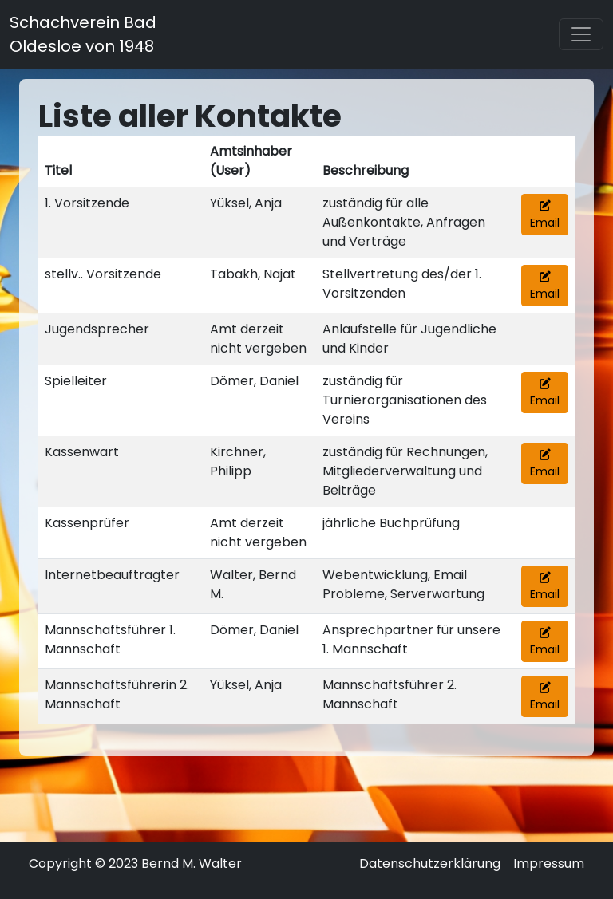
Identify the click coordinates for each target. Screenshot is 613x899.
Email (545, 215)
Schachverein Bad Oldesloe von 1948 (83, 34)
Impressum (548, 863)
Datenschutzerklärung (429, 863)
